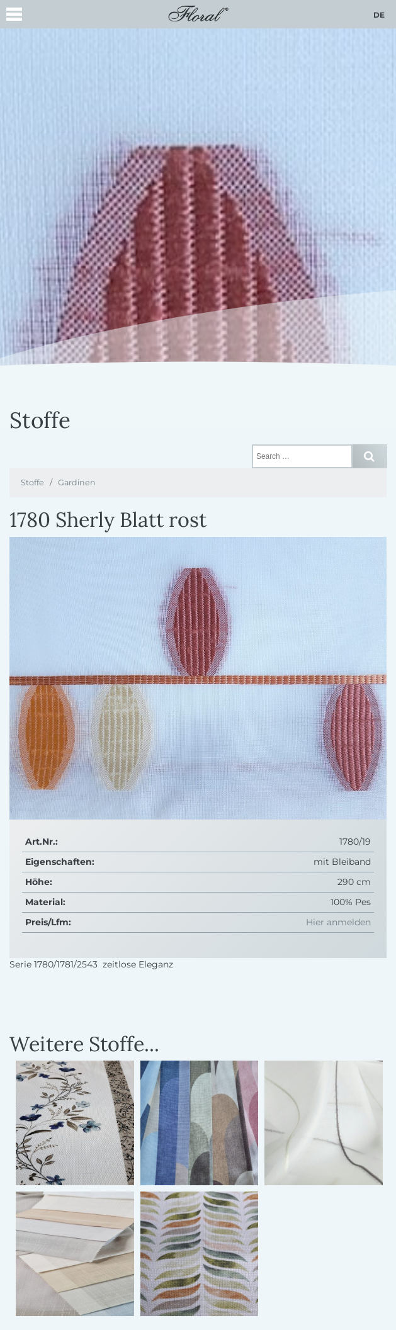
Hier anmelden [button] (338, 922)
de (379, 15)
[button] (14, 16)
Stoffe (32, 482)
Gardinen (77, 482)
